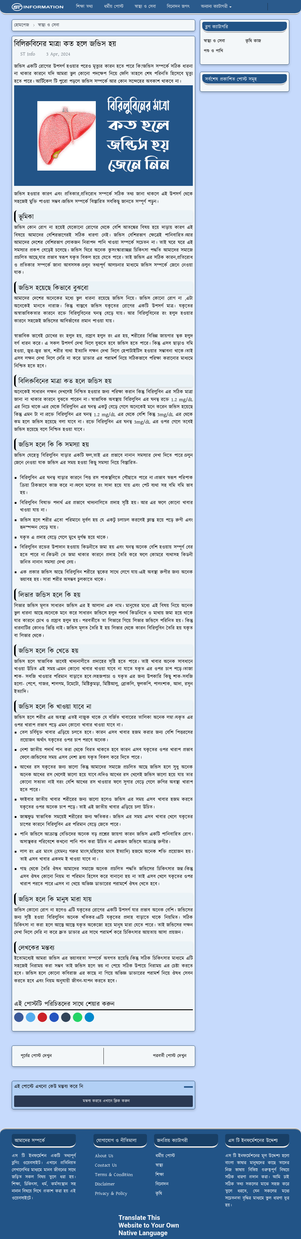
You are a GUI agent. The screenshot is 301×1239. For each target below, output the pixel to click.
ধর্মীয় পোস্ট (165, 1156)
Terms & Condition (114, 1174)
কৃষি (158, 1193)
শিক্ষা (159, 1174)
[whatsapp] (261, 7)
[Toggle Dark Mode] (274, 6)
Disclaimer (105, 1184)
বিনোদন (161, 1184)
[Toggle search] (284, 6)
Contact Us (106, 1165)
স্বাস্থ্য (159, 1165)
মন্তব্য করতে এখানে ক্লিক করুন (103, 1101)
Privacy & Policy (111, 1193)
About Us (104, 1156)
